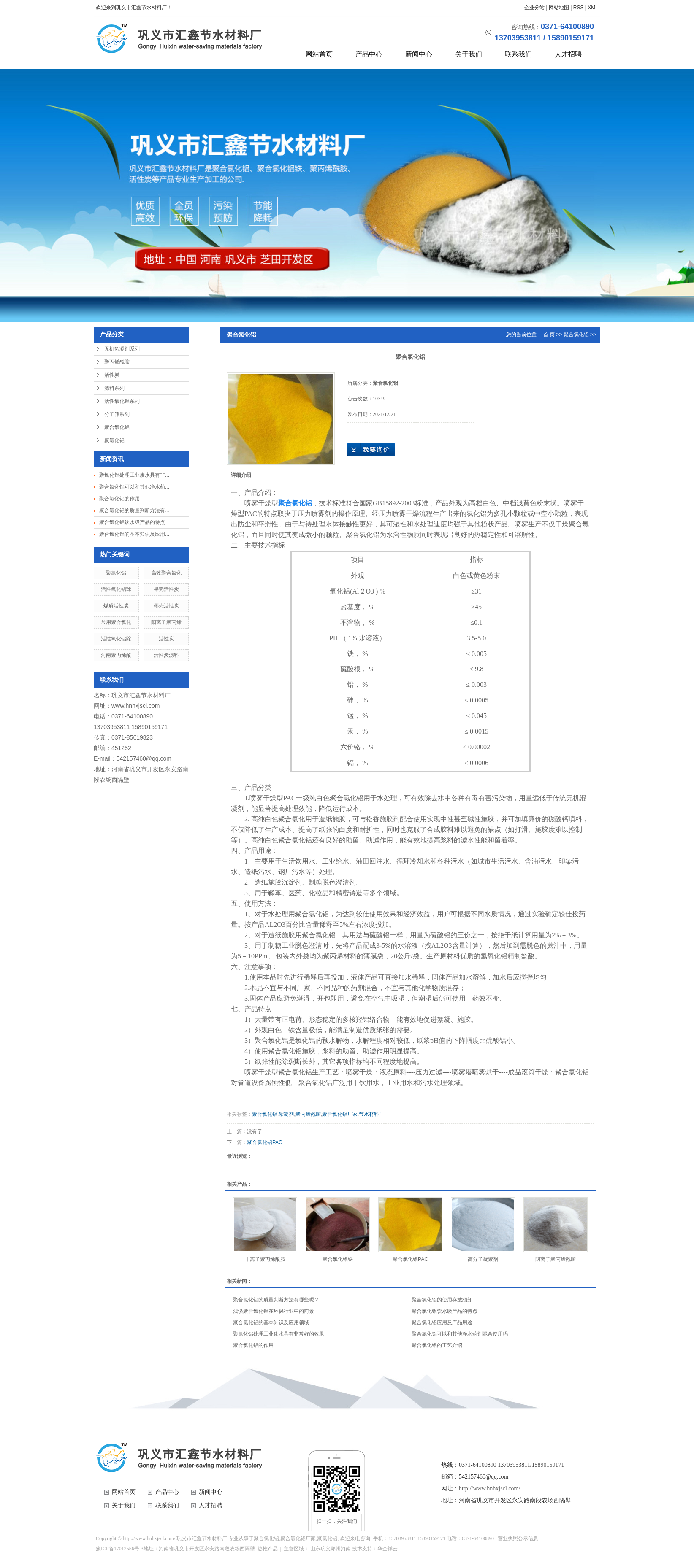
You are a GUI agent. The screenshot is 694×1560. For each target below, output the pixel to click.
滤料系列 (114, 388)
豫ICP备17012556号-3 (120, 1549)
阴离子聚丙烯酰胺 (555, 1259)
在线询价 (371, 449)
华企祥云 (387, 1549)
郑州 (336, 1549)
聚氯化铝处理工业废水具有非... (134, 475)
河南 (346, 1549)
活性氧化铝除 (116, 639)
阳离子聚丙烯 (166, 622)
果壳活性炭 (166, 589)
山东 (315, 1549)
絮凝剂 (286, 1114)
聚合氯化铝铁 (338, 1259)
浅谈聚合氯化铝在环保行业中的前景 (273, 1311)
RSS (578, 8)
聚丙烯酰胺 (117, 362)
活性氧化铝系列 (122, 401)
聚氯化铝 (114, 440)
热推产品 (268, 1549)
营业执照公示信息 (518, 1538)
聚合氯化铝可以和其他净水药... (134, 487)
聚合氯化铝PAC (264, 1142)
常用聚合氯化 (116, 622)
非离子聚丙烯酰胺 (265, 1259)
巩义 (325, 1549)
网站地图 (559, 8)
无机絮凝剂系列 (122, 349)
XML (593, 8)
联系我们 (518, 54)
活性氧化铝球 (116, 589)
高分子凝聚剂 (483, 1259)
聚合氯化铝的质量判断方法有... (134, 510)
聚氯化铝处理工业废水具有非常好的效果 (278, 1334)
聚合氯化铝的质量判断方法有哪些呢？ (276, 1300)
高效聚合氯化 (166, 573)
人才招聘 (568, 54)
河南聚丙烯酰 (116, 655)
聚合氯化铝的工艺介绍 (437, 1345)
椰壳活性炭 (166, 606)
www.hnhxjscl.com (135, 705)
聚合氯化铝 (117, 427)
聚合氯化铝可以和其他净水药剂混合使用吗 (460, 1334)
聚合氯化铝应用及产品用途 (442, 1322)
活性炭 (111, 375)
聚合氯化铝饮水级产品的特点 (132, 522)
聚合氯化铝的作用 (119, 499)
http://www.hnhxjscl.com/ (489, 1488)
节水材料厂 (371, 1114)
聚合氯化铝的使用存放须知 (442, 1300)
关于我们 (468, 54)
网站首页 (319, 54)
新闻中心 (418, 54)
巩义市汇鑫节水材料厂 (141, 695)
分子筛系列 (117, 414)
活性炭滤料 (166, 655)
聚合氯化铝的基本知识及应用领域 (271, 1322)
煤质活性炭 (116, 606)
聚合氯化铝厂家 (340, 1114)
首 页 (549, 334)
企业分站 (534, 8)
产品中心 (368, 54)
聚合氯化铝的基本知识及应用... (134, 534)
